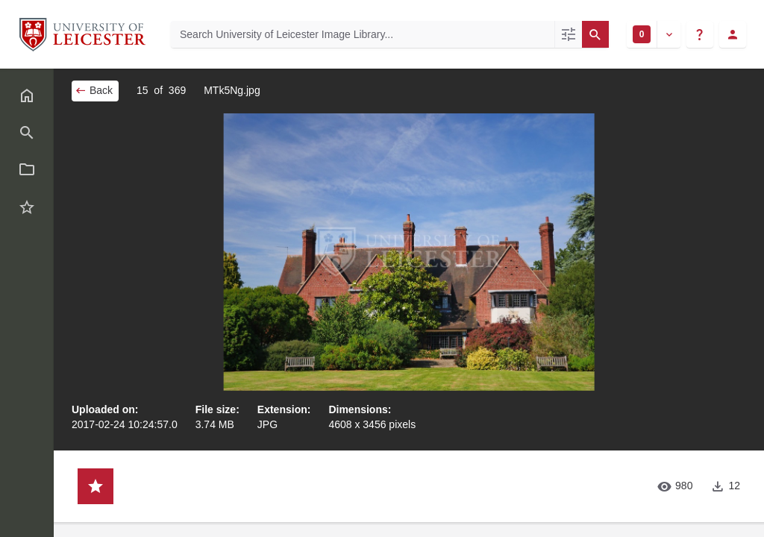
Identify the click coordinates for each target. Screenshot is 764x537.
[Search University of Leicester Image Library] (362, 34)
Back (94, 90)
